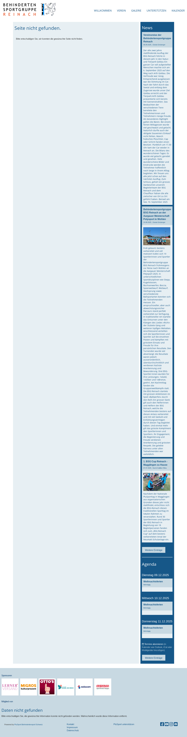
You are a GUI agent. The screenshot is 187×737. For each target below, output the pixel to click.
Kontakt (70, 724)
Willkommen (103, 10)
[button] (157, 585)
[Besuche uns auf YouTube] (167, 724)
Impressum (72, 727)
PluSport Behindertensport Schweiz (28, 724)
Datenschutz (73, 730)
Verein (121, 10)
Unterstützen (156, 10)
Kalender (178, 10)
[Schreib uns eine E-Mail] (176, 724)
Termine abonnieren (153, 644)
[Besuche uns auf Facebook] (162, 724)
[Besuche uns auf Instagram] (171, 724)
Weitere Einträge (153, 550)
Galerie (136, 10)
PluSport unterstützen (123, 724)
